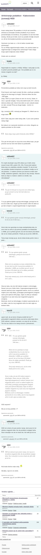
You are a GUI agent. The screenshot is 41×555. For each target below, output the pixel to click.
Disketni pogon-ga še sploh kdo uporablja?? (18, 531)
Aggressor (5, 501)
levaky (9, 61)
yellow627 (11, 24)
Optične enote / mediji (19, 503)
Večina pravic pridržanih (29, 545)
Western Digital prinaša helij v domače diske (18, 506)
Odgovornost (6, 548)
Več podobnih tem (5, 539)
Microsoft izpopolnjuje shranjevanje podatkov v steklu (15, 499)
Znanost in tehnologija (19, 527)
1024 (8, 81)
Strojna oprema (12, 534)
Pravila (4, 545)
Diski (14, 510)
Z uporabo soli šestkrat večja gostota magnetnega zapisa (15, 523)
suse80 (4, 532)
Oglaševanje (25, 548)
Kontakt (4, 552)
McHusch (4, 508)
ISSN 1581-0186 (27, 552)
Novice (10, 503)
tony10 (9, 211)
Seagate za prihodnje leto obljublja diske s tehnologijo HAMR (17, 514)
